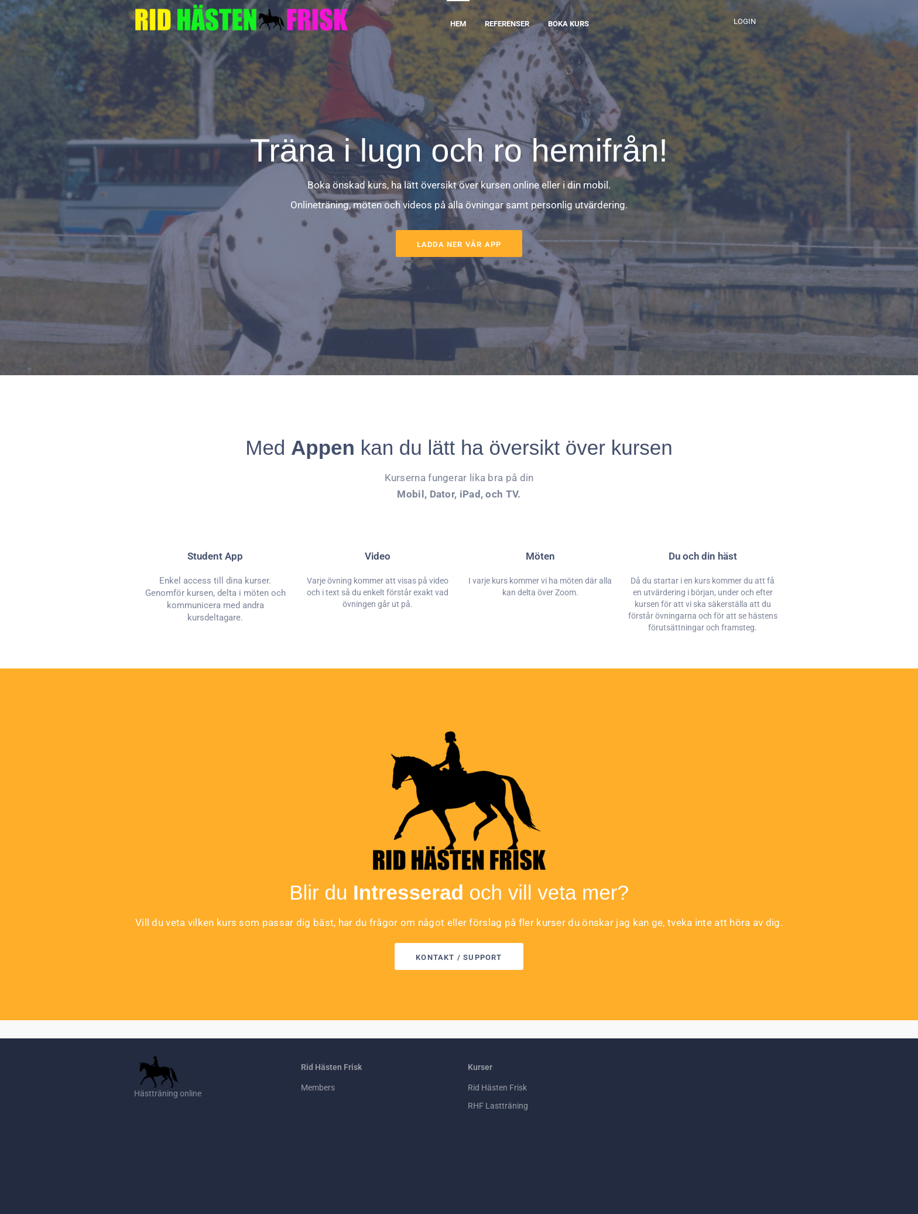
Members (318, 1087)
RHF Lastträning (498, 1105)
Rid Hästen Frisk (497, 1087)
